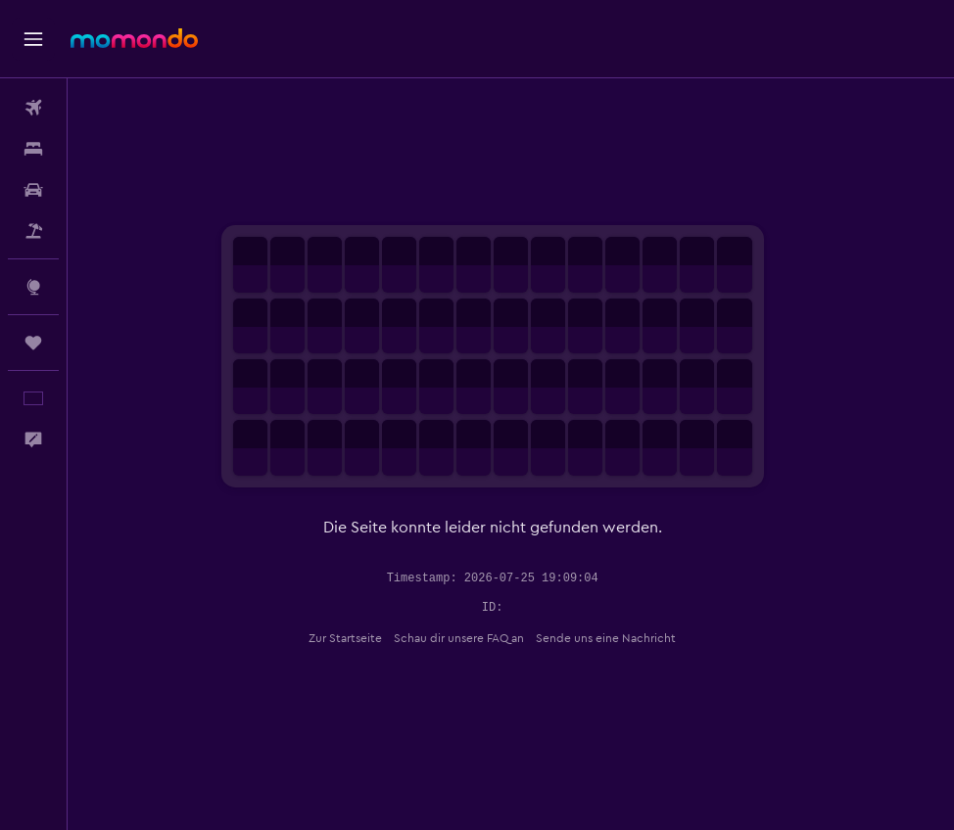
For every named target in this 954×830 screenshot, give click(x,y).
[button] (33, 39)
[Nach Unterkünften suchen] (33, 148)
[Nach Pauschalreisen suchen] (33, 231)
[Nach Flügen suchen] (33, 107)
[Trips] (33, 342)
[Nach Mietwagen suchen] (33, 189)
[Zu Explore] (33, 286)
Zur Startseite (364, 638)
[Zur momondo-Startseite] (134, 38)
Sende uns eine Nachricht (624, 638)
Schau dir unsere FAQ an (477, 638)
